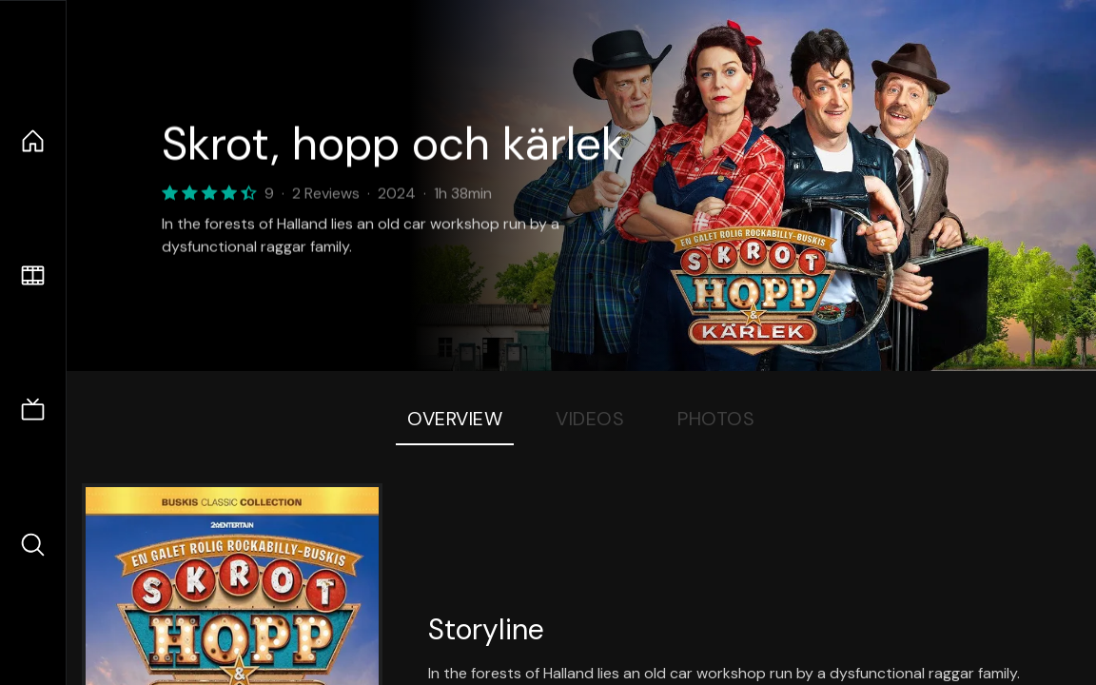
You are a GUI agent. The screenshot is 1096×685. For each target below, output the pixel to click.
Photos (715, 418)
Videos (590, 418)
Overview (454, 418)
